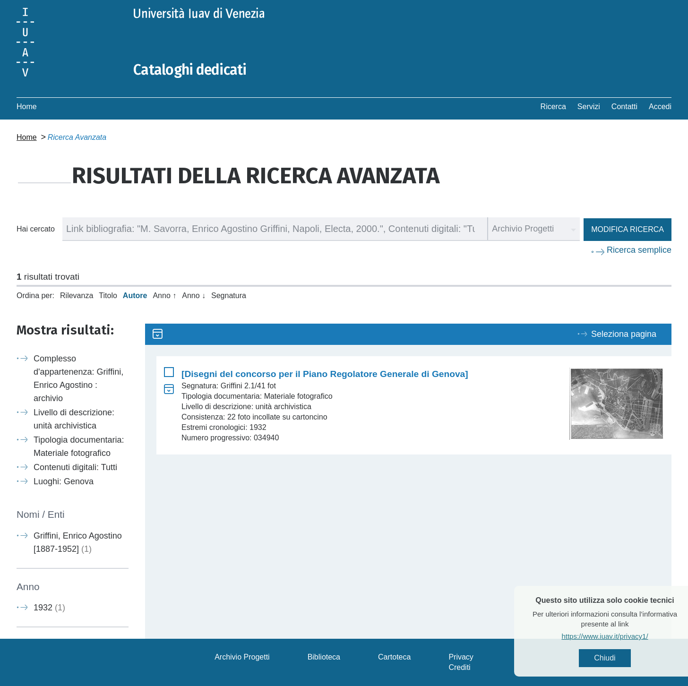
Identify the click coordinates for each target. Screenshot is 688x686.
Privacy (460, 657)
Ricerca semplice (639, 250)
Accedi (660, 107)
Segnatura (228, 296)
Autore (135, 296)
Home (27, 107)
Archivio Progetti (242, 657)
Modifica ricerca (627, 229)
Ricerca (553, 107)
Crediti (459, 667)
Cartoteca (394, 657)
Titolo (108, 296)
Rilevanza (76, 296)
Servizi (588, 107)
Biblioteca (324, 657)
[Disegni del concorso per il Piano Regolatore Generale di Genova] (324, 374)
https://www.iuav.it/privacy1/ (619, 636)
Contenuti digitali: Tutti (75, 467)
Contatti (624, 107)
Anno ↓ (194, 296)
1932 (49, 607)
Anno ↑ (164, 296)
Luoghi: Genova (64, 481)
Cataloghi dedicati (190, 69)
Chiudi (619, 658)
